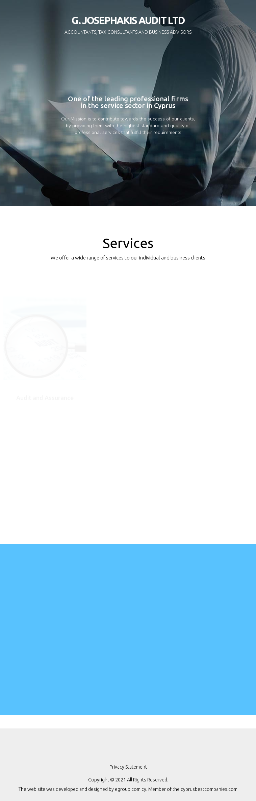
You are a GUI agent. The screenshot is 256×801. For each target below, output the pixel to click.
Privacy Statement (128, 767)
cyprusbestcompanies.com (209, 789)
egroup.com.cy (130, 789)
